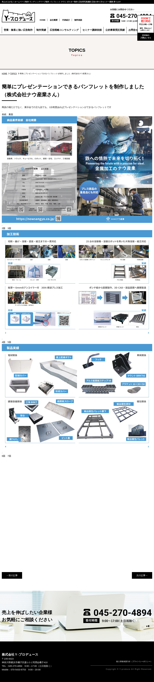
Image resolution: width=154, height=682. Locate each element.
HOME (42, 20)
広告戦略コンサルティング (64, 30)
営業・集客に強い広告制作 (18, 30)
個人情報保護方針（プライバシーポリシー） (134, 661)
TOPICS (13, 74)
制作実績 (41, 30)
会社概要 (54, 20)
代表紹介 (66, 20)
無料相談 (78, 20)
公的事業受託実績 (115, 30)
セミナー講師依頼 (92, 30)
